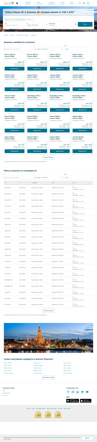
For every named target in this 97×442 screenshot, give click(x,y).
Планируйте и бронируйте (30, 3)
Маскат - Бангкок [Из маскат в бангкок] (8, 363)
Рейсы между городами (40, 408)
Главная (6, 35)
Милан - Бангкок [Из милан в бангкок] (7, 365)
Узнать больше (73, 3)
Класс (65, 45)
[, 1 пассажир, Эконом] (19, 19)
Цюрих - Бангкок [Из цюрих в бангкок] (67, 365)
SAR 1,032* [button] (68, 12)
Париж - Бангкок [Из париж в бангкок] (37, 363)
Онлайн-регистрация (39, 3)
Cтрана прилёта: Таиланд (22, 35)
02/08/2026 (52, 25)
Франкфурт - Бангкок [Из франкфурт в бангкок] (38, 365)
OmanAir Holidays (62, 3)
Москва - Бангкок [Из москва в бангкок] (67, 368)
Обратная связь (6, 393)
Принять (87, 438)
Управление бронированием (54, 3)
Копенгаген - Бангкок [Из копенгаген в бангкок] (8, 373)
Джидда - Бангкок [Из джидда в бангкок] (38, 370)
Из (5, 23)
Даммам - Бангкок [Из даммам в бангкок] (67, 373)
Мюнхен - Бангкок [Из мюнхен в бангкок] (8, 368)
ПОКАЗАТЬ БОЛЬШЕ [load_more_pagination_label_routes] (48, 377)
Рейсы (12, 35)
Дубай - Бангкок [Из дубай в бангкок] (67, 370)
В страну (28, 408)
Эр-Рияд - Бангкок (38, 368)
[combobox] (15, 25)
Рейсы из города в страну (52, 408)
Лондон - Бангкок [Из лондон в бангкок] (67, 363)
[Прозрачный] (47, 24)
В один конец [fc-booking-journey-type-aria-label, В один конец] (8, 19)
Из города (60, 408)
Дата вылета (52, 23)
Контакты (5, 395)
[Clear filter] (61, 49)
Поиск (85, 24)
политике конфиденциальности (57, 437)
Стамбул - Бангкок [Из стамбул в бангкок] (38, 373)
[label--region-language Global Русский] (88, 3)
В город (33, 408)
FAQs (4, 390)
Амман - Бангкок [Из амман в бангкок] (7, 370)
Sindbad (79, 3)
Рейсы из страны (67, 408)
